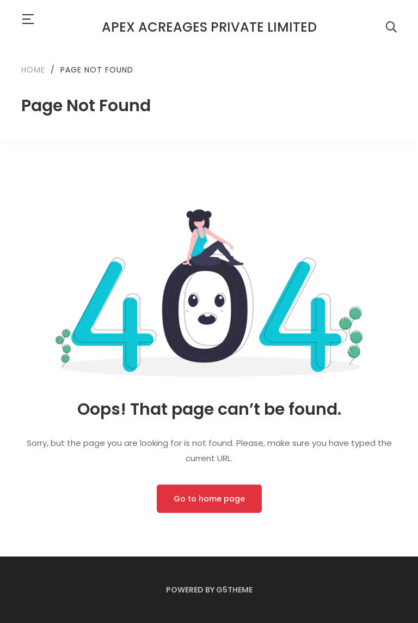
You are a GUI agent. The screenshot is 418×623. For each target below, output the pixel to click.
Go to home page (209, 498)
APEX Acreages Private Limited (209, 27)
